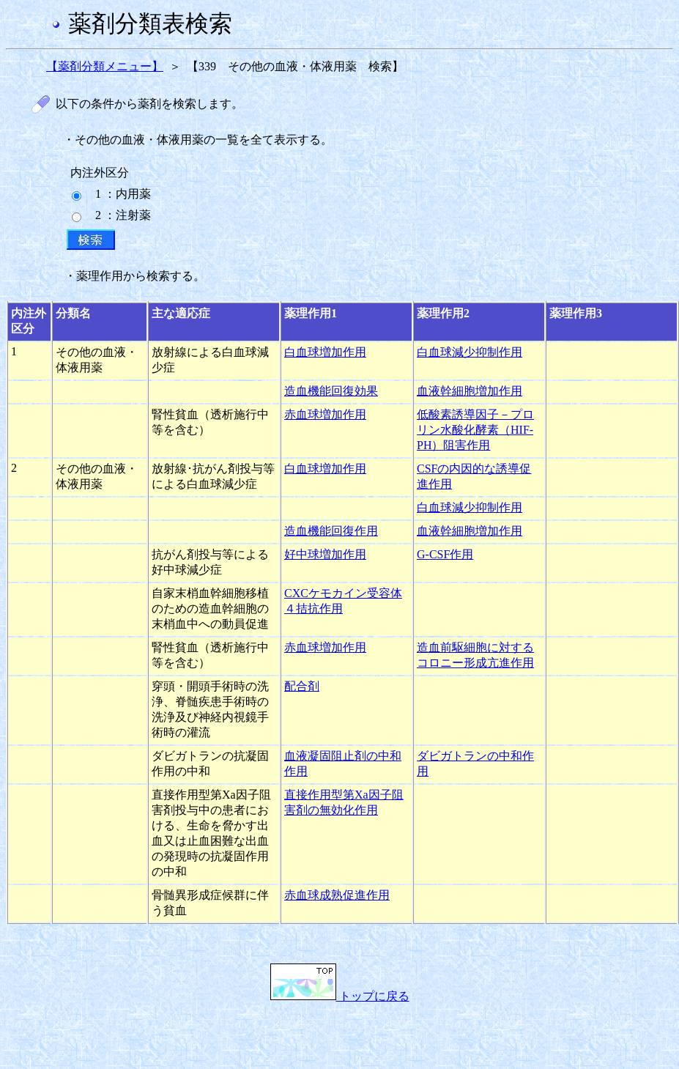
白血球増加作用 (325, 352)
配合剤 (301, 686)
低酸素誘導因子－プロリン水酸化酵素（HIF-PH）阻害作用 (475, 429)
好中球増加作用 (325, 554)
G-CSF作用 (445, 554)
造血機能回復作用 (331, 531)
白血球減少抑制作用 (469, 352)
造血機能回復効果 (331, 391)
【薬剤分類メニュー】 (104, 66)
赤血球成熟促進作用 (337, 895)
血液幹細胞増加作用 (469, 391)
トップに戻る (339, 996)
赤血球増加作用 (325, 414)
